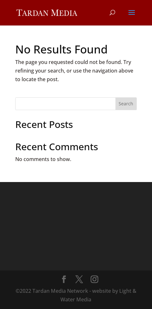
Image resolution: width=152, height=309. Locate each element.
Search (126, 104)
